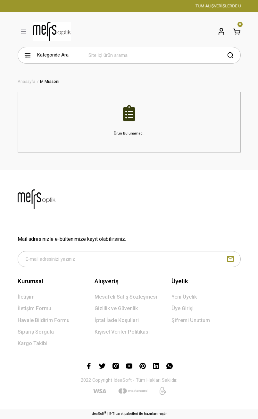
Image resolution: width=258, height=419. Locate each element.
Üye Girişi (182, 309)
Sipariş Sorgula (36, 332)
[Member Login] (221, 31)
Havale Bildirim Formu (44, 321)
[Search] (161, 55)
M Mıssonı (49, 81)
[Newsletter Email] (129, 259)
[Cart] (237, 31)
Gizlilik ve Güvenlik (116, 309)
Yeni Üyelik (184, 298)
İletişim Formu (34, 309)
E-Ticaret (116, 414)
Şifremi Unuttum (190, 321)
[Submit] (230, 259)
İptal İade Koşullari (117, 321)
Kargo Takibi (32, 344)
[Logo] (52, 31)
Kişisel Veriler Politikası (122, 332)
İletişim (26, 298)
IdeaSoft (98, 414)
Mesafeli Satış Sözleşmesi (126, 298)
